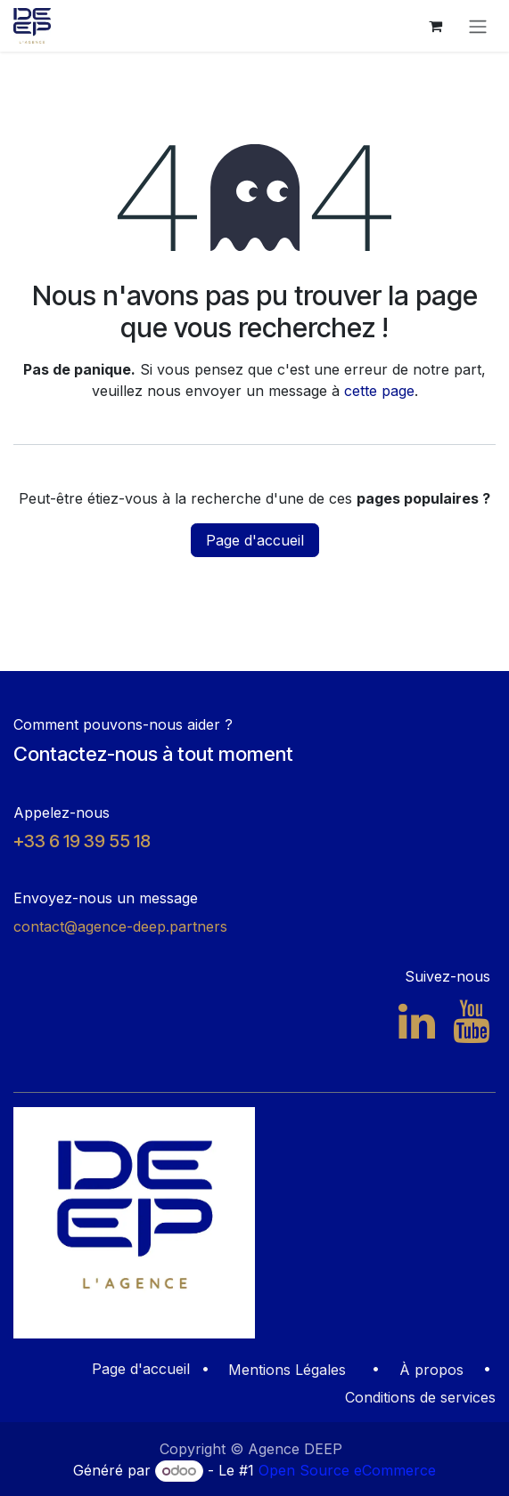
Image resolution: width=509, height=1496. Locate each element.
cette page (379, 391)
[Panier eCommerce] (435, 26)
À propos (431, 1370)
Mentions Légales (287, 1370)
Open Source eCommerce (347, 1470)
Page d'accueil (255, 540)
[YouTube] (471, 1022)
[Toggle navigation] (478, 25)
